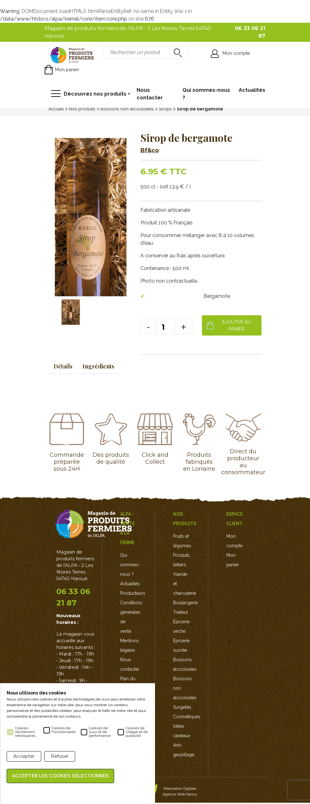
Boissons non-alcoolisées (127, 108)
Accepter (24, 757)
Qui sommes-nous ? (206, 94)
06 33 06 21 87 (73, 598)
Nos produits (82, 108)
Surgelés (182, 708)
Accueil (56, 108)
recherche (177, 52)
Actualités (252, 90)
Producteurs (132, 594)
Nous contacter (150, 94)
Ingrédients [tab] (98, 367)
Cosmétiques (186, 717)
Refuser (60, 757)
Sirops (165, 108)
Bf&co (149, 150)
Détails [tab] (63, 367)
